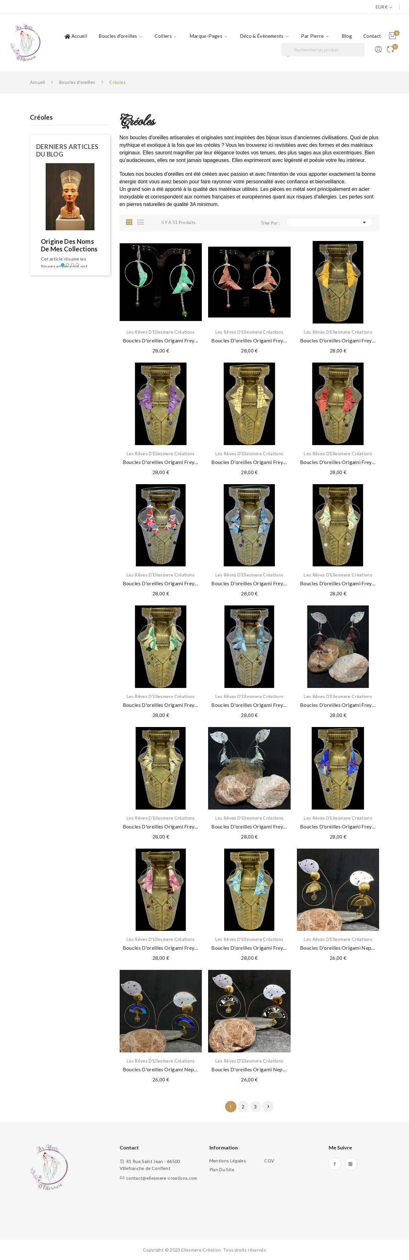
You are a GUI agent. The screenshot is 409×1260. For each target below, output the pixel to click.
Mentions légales (227, 1160)
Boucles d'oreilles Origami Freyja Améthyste (161, 462)
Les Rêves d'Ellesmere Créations (161, 332)
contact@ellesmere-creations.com (161, 1178)
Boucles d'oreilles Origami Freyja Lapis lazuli (338, 826)
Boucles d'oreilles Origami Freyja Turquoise (249, 948)
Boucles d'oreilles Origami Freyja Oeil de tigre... (161, 948)
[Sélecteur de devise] (384, 7)
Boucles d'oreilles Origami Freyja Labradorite (249, 826)
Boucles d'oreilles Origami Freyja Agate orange (338, 340)
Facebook (335, 1164)
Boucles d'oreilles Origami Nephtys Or (338, 948)
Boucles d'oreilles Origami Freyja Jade (161, 340)
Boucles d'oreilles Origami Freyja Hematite (249, 583)
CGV (269, 1160)
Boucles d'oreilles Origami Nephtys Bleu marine (161, 1069)
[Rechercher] (323, 49)
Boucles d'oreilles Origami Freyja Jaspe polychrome (249, 340)
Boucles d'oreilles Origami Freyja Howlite (338, 583)
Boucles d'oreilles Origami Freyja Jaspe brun (249, 705)
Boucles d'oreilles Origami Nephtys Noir (249, 1069)
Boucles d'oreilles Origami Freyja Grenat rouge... (161, 583)
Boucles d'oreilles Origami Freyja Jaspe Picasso (338, 705)
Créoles (41, 117)
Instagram (351, 1164)
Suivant (268, 1106)
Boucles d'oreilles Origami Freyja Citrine (249, 462)
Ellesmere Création (201, 1249)
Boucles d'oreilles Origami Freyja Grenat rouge (338, 462)
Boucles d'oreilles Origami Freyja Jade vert (161, 705)
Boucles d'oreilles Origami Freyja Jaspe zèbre (161, 826)
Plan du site (222, 1169)
